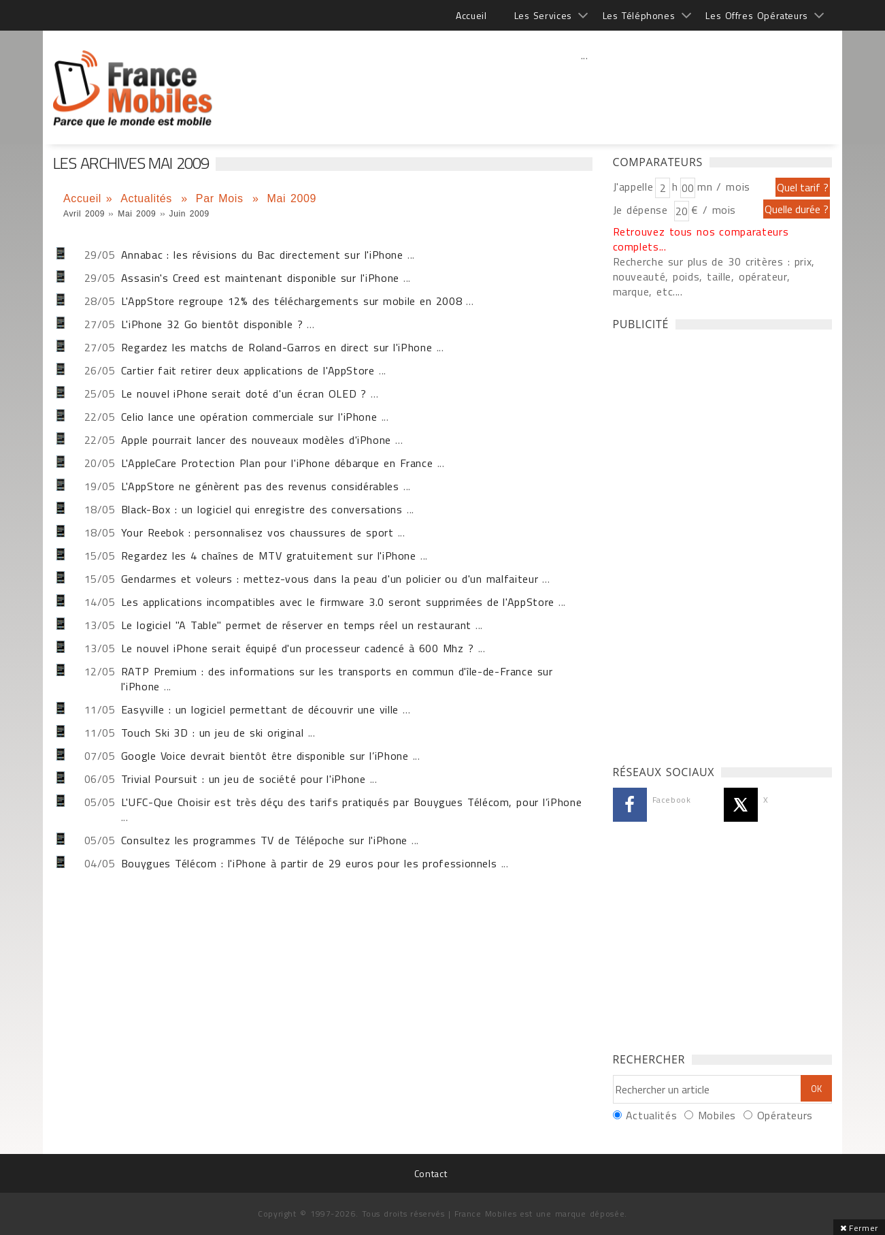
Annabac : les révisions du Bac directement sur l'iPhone (262, 254)
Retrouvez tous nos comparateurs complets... (701, 239)
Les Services (543, 15)
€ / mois (713, 209)
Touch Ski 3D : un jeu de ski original (212, 732)
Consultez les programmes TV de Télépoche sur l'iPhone (264, 840)
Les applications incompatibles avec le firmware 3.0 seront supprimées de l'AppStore (337, 602)
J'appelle (633, 186)
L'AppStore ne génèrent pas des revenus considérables (260, 486)
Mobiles (717, 1115)
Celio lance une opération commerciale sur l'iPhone (249, 416)
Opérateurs (785, 1115)
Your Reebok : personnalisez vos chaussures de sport (257, 532)
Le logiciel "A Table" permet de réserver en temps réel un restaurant (296, 625)
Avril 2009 (84, 214)
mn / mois (723, 186)
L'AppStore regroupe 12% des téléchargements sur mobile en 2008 (291, 301)
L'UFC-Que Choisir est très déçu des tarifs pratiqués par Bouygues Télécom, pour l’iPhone (351, 802)
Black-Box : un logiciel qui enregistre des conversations (262, 509)
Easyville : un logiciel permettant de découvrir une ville (260, 709)
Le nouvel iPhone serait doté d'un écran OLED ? (244, 393)
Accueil (471, 15)
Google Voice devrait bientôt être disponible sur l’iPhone (265, 756)
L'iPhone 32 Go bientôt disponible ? (212, 324)
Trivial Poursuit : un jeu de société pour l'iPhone (243, 779)
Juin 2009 (189, 214)
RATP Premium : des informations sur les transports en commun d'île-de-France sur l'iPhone (337, 678)
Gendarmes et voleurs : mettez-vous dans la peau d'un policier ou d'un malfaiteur (329, 579)
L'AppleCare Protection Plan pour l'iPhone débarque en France (277, 463)
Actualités (148, 198)
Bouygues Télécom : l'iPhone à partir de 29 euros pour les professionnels (309, 863)
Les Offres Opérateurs (756, 15)
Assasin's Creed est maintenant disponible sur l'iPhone (260, 278)
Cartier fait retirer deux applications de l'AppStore (248, 370)
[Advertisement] (584, 85)
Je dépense (642, 209)
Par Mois (222, 198)
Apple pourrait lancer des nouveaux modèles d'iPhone (256, 440)
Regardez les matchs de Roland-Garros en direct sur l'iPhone (277, 347)
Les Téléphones (639, 15)
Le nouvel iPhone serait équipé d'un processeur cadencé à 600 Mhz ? (297, 648)
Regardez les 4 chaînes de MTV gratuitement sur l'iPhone (268, 555)
